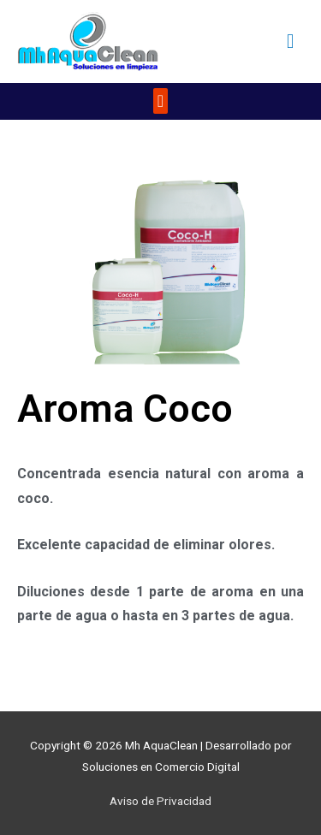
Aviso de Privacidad (160, 801)
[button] (160, 101)
